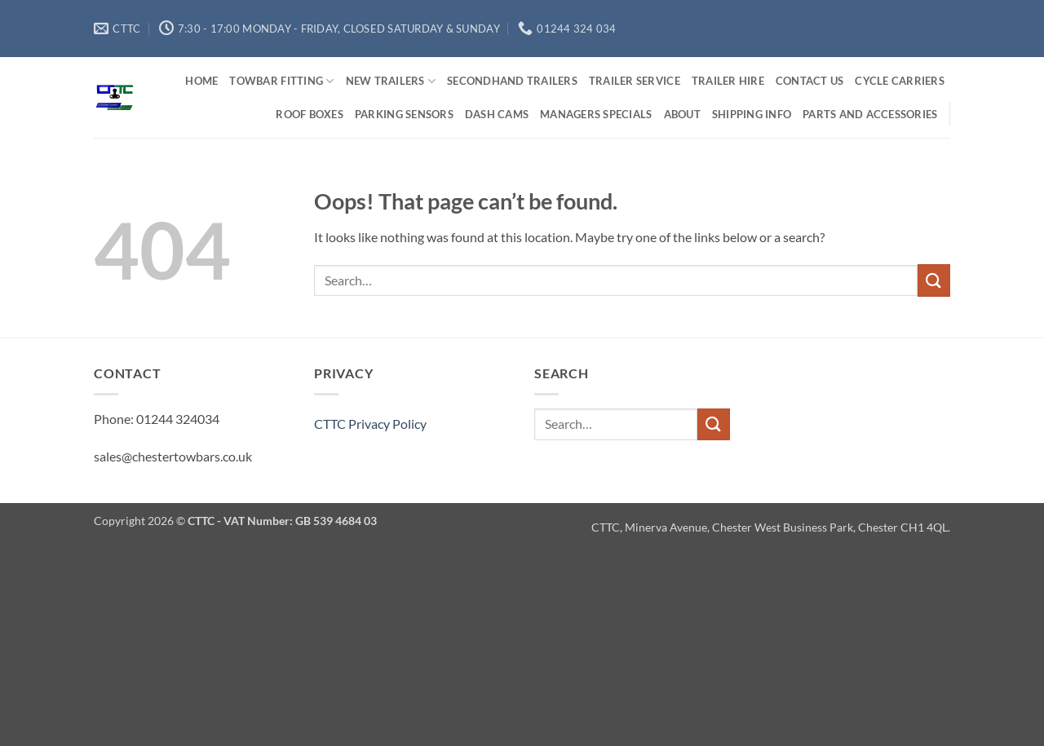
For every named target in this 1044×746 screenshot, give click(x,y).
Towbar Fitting (281, 81)
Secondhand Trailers (512, 80)
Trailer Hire (728, 80)
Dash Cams (497, 114)
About (682, 114)
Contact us (810, 80)
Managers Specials (596, 114)
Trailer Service (634, 80)
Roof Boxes (309, 114)
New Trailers (391, 81)
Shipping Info (751, 114)
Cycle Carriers (899, 80)
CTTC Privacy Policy (370, 423)
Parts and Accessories (870, 114)
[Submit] (934, 280)
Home (201, 80)
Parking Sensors (404, 114)
